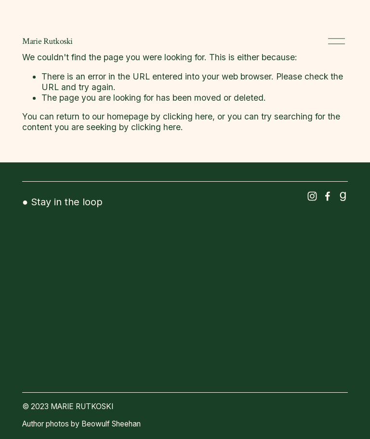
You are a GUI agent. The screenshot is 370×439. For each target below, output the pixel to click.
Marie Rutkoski (47, 41)
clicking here (187, 116)
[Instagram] (312, 196)
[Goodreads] (343, 196)
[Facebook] (327, 196)
